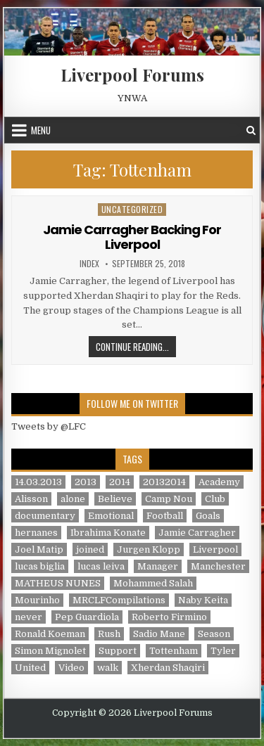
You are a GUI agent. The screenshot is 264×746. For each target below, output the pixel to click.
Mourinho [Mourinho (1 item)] (37, 600)
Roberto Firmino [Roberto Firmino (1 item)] (169, 617)
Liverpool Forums (132, 74)
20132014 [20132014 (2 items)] (164, 482)
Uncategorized (132, 209)
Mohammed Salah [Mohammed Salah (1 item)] (153, 583)
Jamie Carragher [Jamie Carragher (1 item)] (197, 532)
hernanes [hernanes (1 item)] (36, 532)
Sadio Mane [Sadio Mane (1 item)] (159, 634)
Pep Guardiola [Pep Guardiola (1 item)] (87, 617)
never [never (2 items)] (28, 617)
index (89, 263)
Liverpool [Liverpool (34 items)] (215, 549)
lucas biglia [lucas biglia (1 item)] (40, 566)
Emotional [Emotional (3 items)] (111, 515)
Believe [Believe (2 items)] (115, 499)
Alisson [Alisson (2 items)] (31, 499)
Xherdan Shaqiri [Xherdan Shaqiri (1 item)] (168, 667)
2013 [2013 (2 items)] (85, 482)
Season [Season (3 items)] (214, 634)
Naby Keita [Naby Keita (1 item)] (203, 600)
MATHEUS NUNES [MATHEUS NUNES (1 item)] (58, 583)
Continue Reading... (136, 346)
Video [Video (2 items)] (71, 667)
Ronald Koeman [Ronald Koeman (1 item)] (50, 634)
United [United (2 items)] (30, 667)
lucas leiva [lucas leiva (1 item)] (101, 566)
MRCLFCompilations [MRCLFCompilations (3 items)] (119, 600)
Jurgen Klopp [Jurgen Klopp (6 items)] (148, 549)
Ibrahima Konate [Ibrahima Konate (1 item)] (108, 532)
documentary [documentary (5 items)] (45, 515)
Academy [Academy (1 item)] (219, 482)
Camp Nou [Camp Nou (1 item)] (168, 499)
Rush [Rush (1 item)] (109, 634)
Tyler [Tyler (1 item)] (223, 650)
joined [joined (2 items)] (90, 549)
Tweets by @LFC (48, 426)
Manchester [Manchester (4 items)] (218, 566)
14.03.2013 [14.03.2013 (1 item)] (38, 482)
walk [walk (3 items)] (107, 667)
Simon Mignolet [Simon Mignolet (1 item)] (50, 650)
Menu (41, 130)
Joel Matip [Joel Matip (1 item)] (39, 549)
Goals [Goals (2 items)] (208, 515)
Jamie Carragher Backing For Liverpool (132, 237)
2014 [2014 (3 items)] (119, 482)
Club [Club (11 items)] (215, 499)
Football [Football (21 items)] (164, 515)
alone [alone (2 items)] (73, 499)
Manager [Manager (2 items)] (157, 566)
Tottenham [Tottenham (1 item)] (173, 650)
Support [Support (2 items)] (118, 650)
